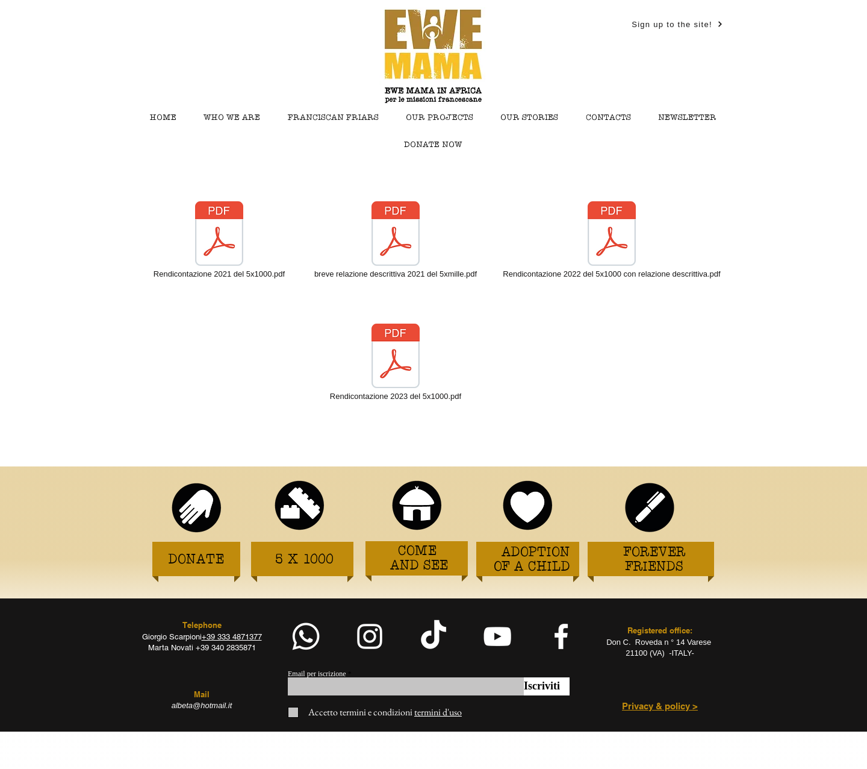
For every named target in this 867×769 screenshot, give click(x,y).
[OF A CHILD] (532, 567)
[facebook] (561, 636)
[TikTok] (433, 636)
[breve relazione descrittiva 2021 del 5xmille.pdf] (395, 240)
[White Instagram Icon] (370, 636)
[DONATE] (196, 560)
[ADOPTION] (536, 553)
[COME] (417, 551)
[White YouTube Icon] (497, 636)
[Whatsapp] (306, 636)
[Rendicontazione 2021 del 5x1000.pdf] (219, 240)
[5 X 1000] (304, 560)
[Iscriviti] (547, 686)
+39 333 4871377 (232, 636)
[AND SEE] (419, 566)
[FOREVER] (655, 553)
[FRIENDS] (654, 567)
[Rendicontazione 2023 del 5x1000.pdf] (395, 363)
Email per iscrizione (317, 673)
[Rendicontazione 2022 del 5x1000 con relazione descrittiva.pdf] (612, 240)
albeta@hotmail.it (202, 705)
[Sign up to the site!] (677, 24)
